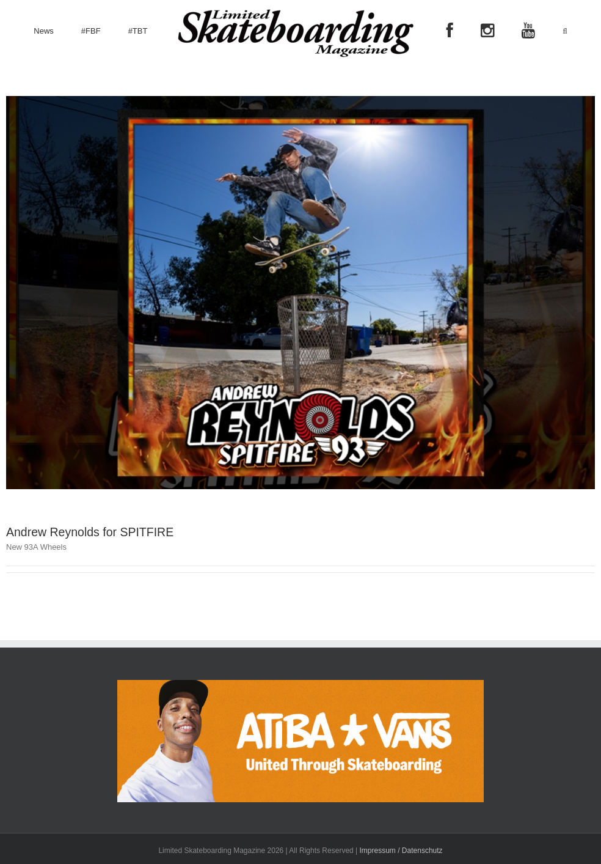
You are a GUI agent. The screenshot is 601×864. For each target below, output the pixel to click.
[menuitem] (44, 31)
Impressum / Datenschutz (401, 850)
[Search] (565, 31)
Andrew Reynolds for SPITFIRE (89, 532)
